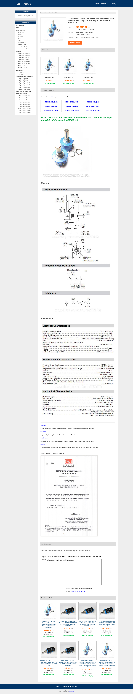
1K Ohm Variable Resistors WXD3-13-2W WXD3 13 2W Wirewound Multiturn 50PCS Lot (107, 624)
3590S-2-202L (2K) (51, 106)
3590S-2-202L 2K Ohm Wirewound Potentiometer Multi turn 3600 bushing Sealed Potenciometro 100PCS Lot (49, 624)
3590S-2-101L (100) (51, 102)
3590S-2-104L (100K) (93, 110)
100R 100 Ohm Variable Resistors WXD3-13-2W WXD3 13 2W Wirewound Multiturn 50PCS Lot (68, 624)
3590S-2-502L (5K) (72, 106)
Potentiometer (50, 13)
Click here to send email (78, 591)
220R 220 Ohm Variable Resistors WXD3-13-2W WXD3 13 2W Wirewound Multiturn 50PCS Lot (68, 663)
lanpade (71, 691)
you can (68, 591)
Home (42, 13)
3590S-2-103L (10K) (92, 106)
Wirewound (58, 13)
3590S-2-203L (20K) (51, 110)
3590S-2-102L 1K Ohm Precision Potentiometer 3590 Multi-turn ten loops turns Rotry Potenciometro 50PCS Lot (87, 663)
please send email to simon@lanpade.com (74, 572)
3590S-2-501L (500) (71, 102)
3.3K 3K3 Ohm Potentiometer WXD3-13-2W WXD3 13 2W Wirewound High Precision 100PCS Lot (87, 624)
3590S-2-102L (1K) (93, 102)
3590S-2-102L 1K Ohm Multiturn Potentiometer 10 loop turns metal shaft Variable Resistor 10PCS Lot (107, 663)
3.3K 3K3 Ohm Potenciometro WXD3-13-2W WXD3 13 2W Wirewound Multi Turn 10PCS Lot (49, 663)
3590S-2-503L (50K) (72, 110)
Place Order (75, 43)
